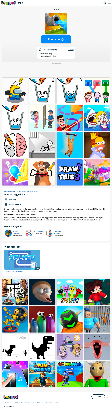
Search (105, 3)
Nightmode (108, 396)
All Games (7, 403)
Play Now (54, 39)
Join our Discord (51, 403)
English (98, 397)
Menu (109, 3)
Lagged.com (11, 397)
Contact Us (18, 403)
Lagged (8, 3)
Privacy (39, 403)
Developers (29, 403)
